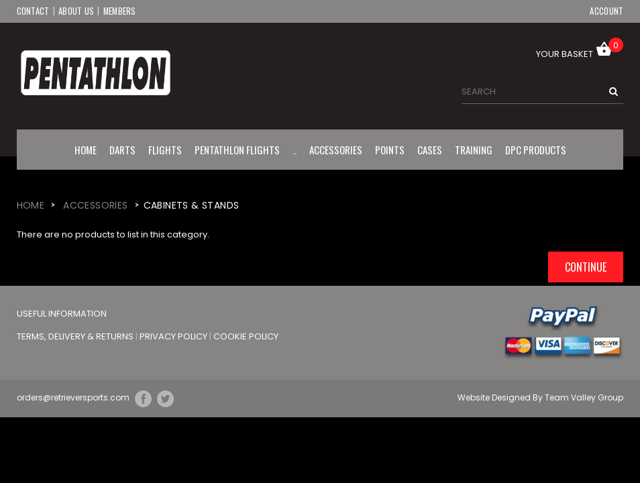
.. (294, 149)
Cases (429, 149)
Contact (33, 10)
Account (606, 10)
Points (390, 149)
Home (85, 149)
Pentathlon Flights (237, 149)
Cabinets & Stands (191, 204)
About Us (76, 10)
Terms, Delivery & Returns (76, 335)
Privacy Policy (174, 335)
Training (473, 149)
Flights (165, 149)
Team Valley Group (584, 397)
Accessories (335, 149)
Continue (585, 266)
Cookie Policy (245, 335)
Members (120, 10)
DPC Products (535, 149)
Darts (122, 149)
